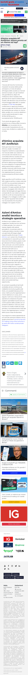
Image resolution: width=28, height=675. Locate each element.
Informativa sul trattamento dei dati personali (13, 672)
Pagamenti (19, 577)
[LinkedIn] (12, 363)
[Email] (3, 366)
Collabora (16, 574)
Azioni (21, 36)
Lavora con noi (9, 577)
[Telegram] (20, 363)
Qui (25, 352)
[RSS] (8, 568)
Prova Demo (19, 15)
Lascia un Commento (18, 394)
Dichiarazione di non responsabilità (13, 668)
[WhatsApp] (16, 363)
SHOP (2, 8)
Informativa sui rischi (9, 670)
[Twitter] (8, 363)
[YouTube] (4, 565)
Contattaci (8, 574)
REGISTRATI (19, 8)
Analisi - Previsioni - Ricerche (8, 36)
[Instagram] (12, 565)
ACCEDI (25, 8)
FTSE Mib (12, 104)
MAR (16, 670)
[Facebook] (3, 363)
